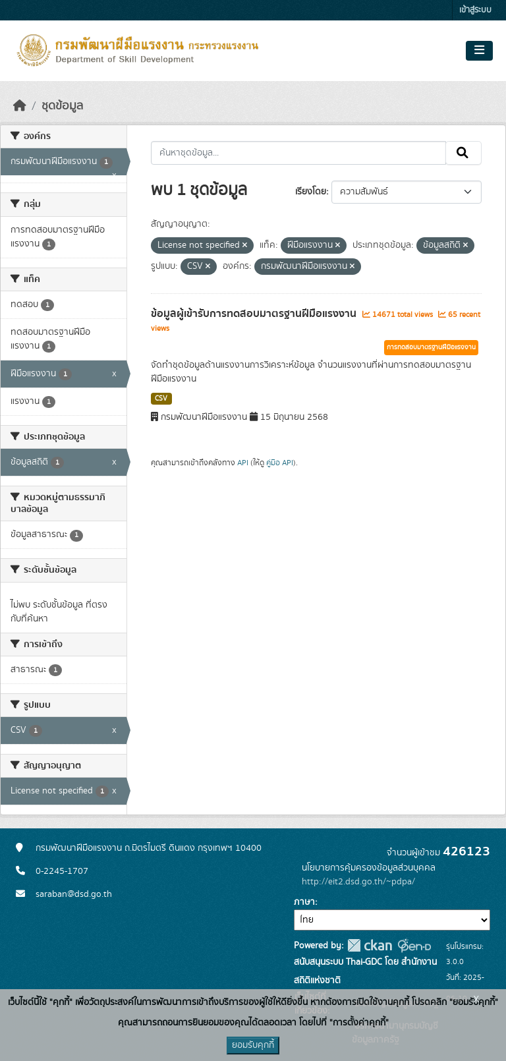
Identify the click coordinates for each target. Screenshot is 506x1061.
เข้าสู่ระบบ (475, 10)
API (242, 463)
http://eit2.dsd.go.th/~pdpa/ (358, 881)
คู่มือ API (279, 463)
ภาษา (304, 902)
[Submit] (463, 153)
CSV (161, 398)
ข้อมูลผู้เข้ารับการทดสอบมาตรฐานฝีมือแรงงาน (255, 313)
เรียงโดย (310, 191)
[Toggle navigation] (479, 51)
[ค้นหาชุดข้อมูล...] (299, 153)
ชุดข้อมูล (62, 106)
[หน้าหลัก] (19, 106)
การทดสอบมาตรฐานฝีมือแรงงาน (431, 347)
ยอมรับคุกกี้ (253, 1045)
